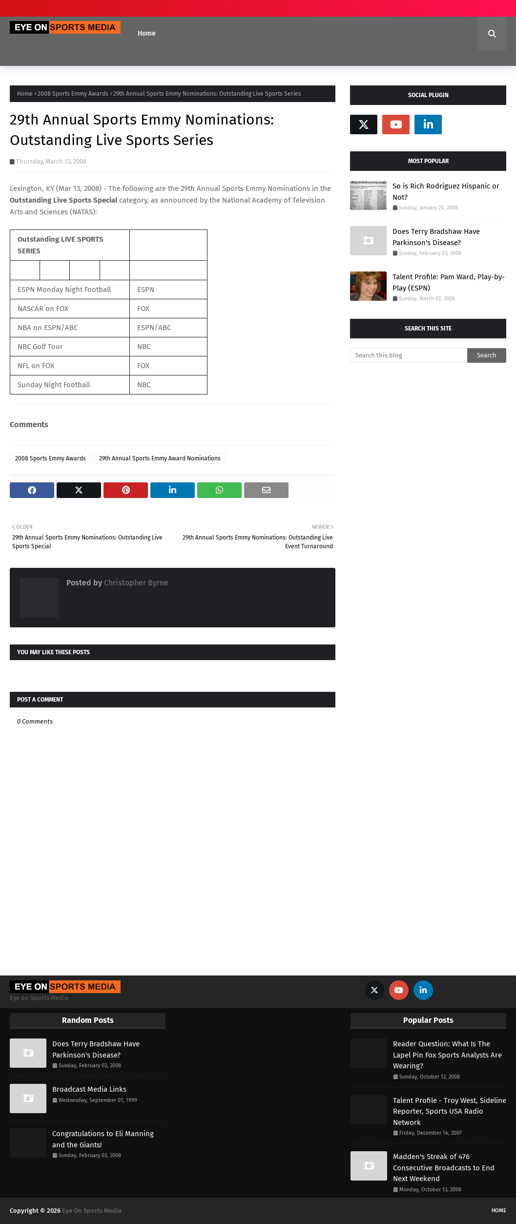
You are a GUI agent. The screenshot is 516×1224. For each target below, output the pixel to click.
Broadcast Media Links (89, 1089)
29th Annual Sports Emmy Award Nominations (160, 458)
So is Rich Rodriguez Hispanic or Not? (445, 192)
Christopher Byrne (135, 582)
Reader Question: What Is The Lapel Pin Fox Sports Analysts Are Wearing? (447, 1054)
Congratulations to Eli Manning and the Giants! (103, 1139)
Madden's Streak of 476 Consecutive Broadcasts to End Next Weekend (444, 1167)
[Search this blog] (408, 355)
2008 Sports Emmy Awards (73, 93)
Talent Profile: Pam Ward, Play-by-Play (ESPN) (448, 282)
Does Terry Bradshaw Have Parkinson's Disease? (436, 237)
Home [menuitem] (147, 33)
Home (25, 93)
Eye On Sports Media (92, 1210)
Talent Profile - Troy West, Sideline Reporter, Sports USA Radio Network (449, 1111)
